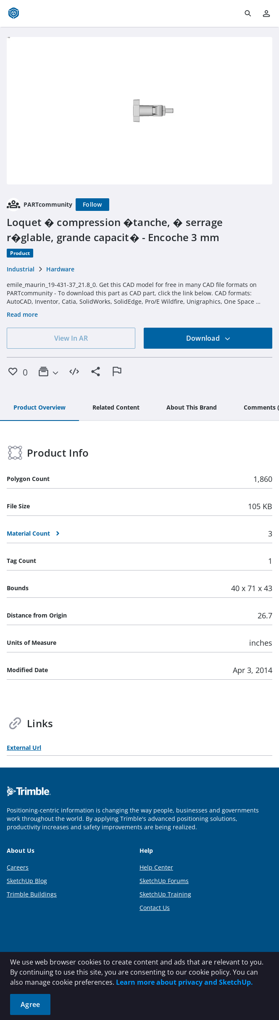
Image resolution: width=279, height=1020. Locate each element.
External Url (24, 748)
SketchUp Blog (27, 881)
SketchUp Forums (164, 881)
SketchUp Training (165, 894)
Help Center (156, 867)
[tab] (39, 408)
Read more (22, 314)
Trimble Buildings (32, 894)
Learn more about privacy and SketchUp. (184, 982)
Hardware (60, 269)
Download (208, 338)
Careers (18, 867)
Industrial (20, 269)
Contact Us (155, 908)
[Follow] (92, 204)
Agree (30, 1004)
